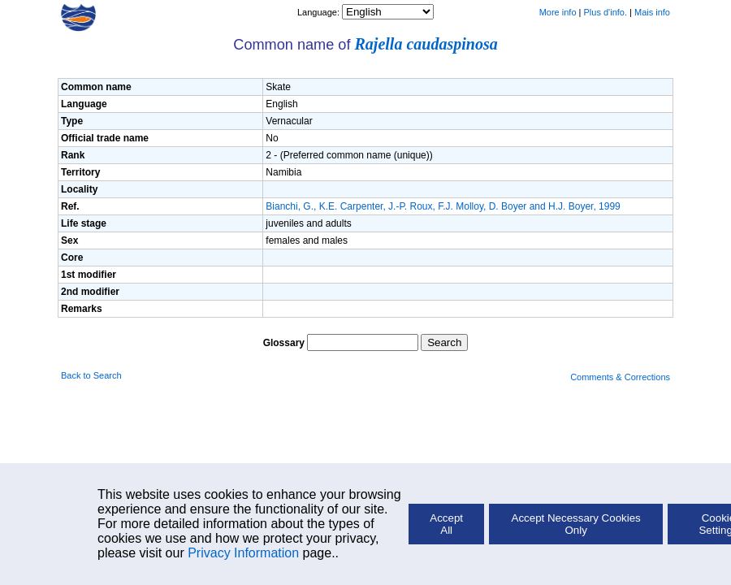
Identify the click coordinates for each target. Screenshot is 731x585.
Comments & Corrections (620, 377)
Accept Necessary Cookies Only (576, 524)
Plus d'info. (605, 12)
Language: (319, 12)
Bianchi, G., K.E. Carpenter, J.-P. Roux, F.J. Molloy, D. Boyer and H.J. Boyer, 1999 (443, 206)
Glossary (284, 343)
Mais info (652, 12)
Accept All (446, 524)
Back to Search (91, 375)
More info (558, 12)
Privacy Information (243, 553)
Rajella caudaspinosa (426, 44)
